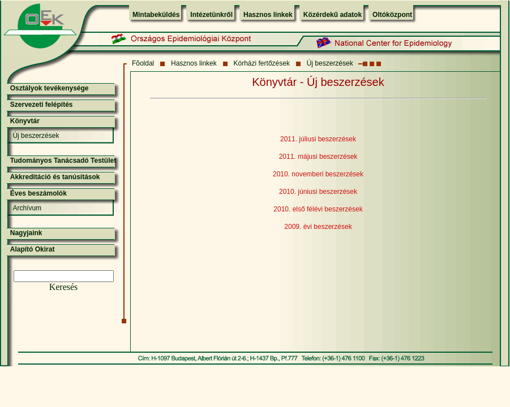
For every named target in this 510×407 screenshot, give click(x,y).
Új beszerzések (330, 63)
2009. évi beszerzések (318, 227)
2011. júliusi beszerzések (318, 139)
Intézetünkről (211, 15)
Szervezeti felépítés (41, 105)
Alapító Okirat (32, 249)
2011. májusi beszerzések (318, 157)
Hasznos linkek (268, 15)
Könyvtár (25, 121)
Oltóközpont (392, 15)
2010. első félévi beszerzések (317, 209)
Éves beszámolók (38, 193)
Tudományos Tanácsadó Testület (63, 160)
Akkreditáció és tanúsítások (55, 177)
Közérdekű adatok (332, 15)
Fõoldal (143, 63)
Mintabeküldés (155, 15)
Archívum (26, 208)
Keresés (63, 287)
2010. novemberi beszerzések (318, 174)
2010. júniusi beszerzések (318, 192)
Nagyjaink (26, 233)
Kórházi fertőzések (262, 63)
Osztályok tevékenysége (49, 88)
